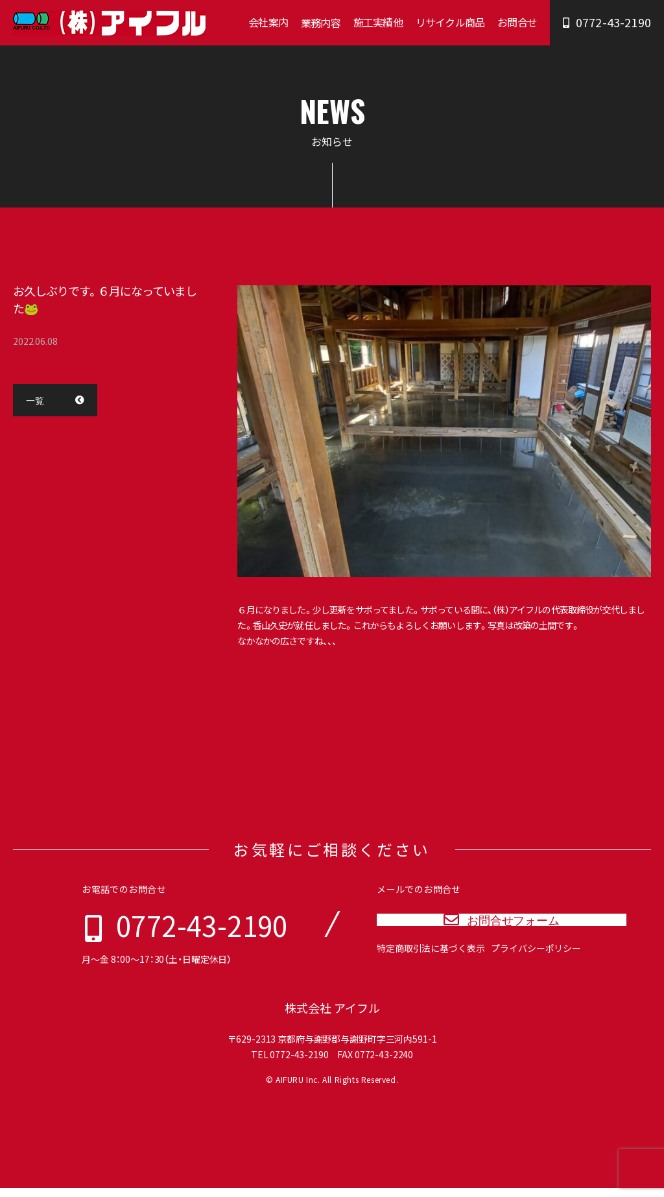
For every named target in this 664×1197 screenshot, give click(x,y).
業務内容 (320, 22)
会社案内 (268, 22)
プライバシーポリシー (536, 968)
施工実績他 (378, 22)
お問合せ (517, 22)
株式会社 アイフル (332, 1017)
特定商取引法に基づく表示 (430, 968)
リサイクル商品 (450, 22)
